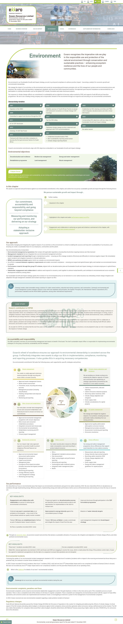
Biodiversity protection (29, 440)
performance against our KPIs (80, 217)
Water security (59, 440)
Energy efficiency (94, 440)
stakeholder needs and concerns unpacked (62, 229)
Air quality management (95, 409)
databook (21, 569)
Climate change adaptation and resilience (107, 33)
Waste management (28, 369)
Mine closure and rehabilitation (31, 403)
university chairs (21, 535)
